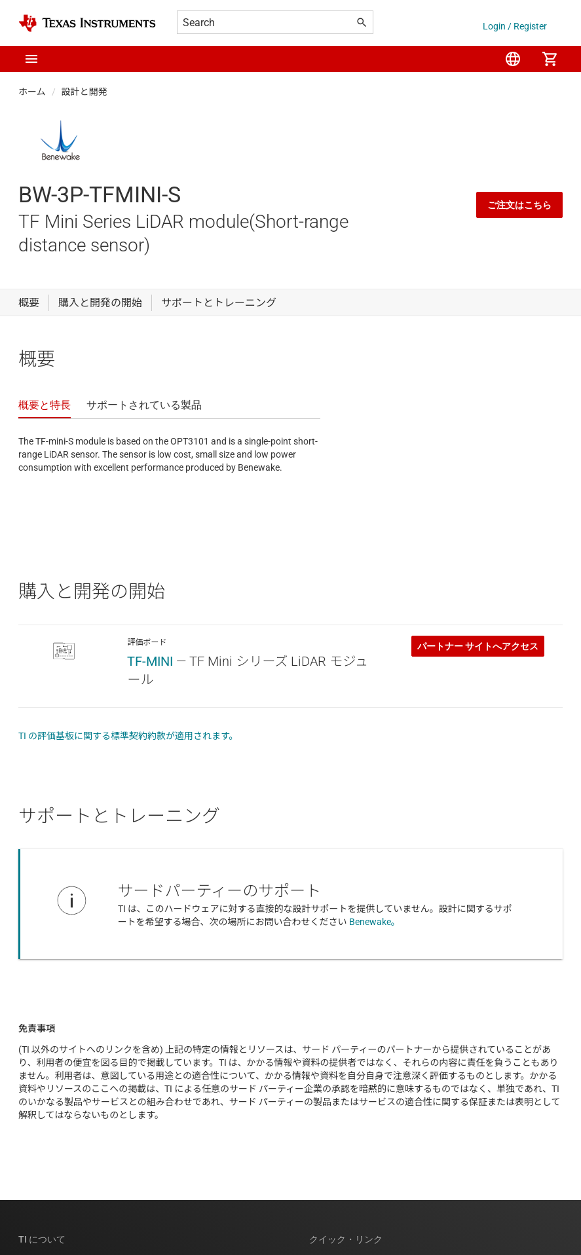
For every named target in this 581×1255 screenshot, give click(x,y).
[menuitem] (513, 59)
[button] (31, 59)
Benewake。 (374, 922)
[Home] (87, 23)
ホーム (32, 91)
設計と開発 (84, 91)
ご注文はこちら (519, 205)
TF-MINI (150, 661)
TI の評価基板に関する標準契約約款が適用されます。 (128, 736)
